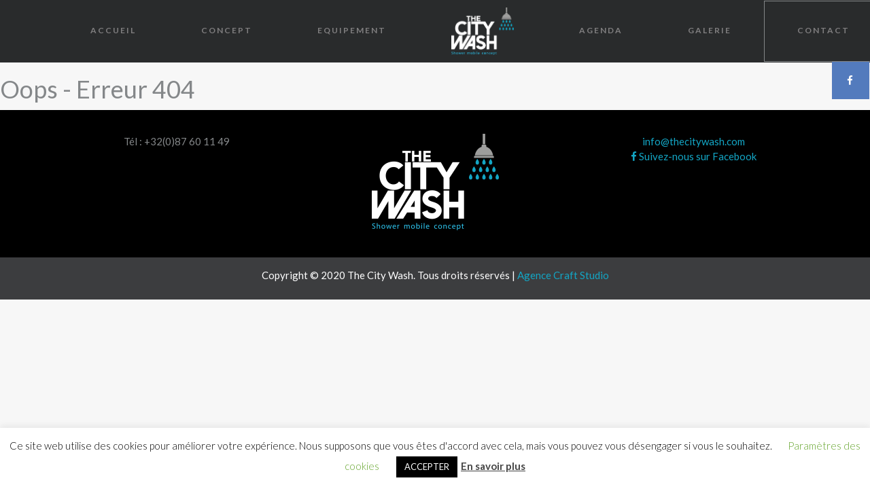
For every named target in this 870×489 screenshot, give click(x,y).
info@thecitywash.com (693, 141)
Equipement (351, 30)
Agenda (601, 30)
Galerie (709, 30)
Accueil (113, 30)
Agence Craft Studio (563, 275)
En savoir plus (493, 466)
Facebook (850, 80)
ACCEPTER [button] (426, 466)
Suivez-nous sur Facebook (693, 156)
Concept (226, 30)
